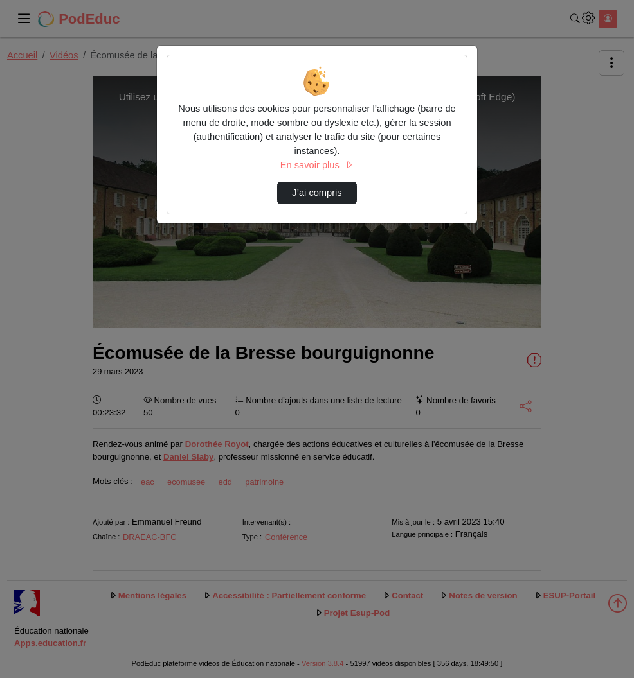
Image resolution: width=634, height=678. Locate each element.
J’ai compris (316, 192)
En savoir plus (317, 165)
